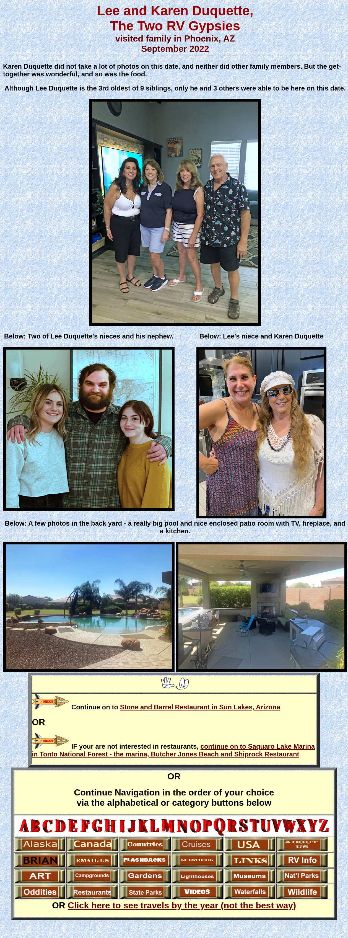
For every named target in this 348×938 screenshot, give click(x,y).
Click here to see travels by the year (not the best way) (182, 905)
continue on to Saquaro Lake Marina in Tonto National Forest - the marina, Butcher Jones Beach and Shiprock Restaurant (173, 750)
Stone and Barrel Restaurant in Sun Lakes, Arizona (200, 707)
